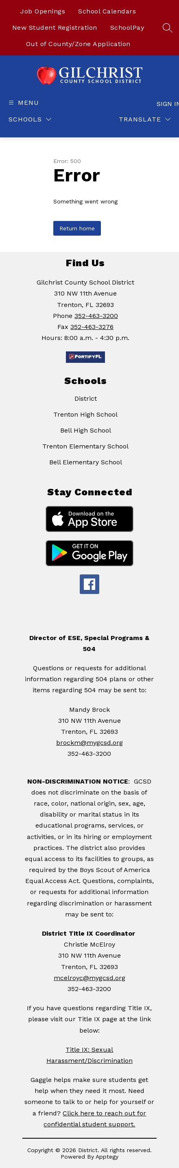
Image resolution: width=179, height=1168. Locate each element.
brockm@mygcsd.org (89, 742)
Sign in (164, 104)
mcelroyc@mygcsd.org (89, 978)
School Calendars (107, 11)
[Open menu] (23, 102)
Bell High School (85, 430)
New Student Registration (54, 27)
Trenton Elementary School (85, 446)
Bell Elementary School (85, 462)
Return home (77, 228)
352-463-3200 (96, 316)
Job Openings (42, 11)
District (85, 398)
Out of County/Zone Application (78, 44)
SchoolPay (127, 27)
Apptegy (107, 1156)
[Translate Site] (144, 119)
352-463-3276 (92, 327)
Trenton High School (85, 414)
